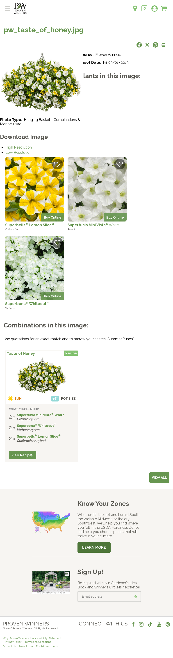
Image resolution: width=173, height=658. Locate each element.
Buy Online (52, 217)
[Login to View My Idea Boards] (144, 6)
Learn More (94, 547)
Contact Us (9, 646)
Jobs (55, 646)
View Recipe (21, 455)
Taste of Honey (21, 353)
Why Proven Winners (16, 638)
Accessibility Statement (46, 638)
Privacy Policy (13, 641)
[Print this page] (163, 44)
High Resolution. (18, 147)
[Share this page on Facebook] (139, 44)
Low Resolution (18, 152)
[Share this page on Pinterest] (155, 44)
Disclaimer (42, 646)
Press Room (25, 646)
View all (159, 477)
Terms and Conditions (38, 641)
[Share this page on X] (147, 44)
